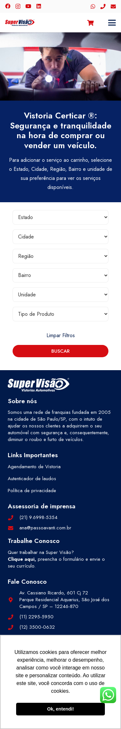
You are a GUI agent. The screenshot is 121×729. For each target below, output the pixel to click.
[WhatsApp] (93, 6)
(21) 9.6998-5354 (38, 517)
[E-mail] (113, 6)
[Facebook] (7, 6)
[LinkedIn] (38, 6)
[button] (112, 23)
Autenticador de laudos (32, 478)
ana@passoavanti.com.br (45, 527)
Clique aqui (21, 559)
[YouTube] (28, 6)
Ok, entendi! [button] (60, 709)
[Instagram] (17, 6)
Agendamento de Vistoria (34, 466)
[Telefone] (103, 6)
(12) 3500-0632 (37, 627)
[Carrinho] (90, 22)
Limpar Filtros (60, 335)
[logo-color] (20, 22)
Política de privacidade (32, 490)
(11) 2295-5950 (36, 616)
